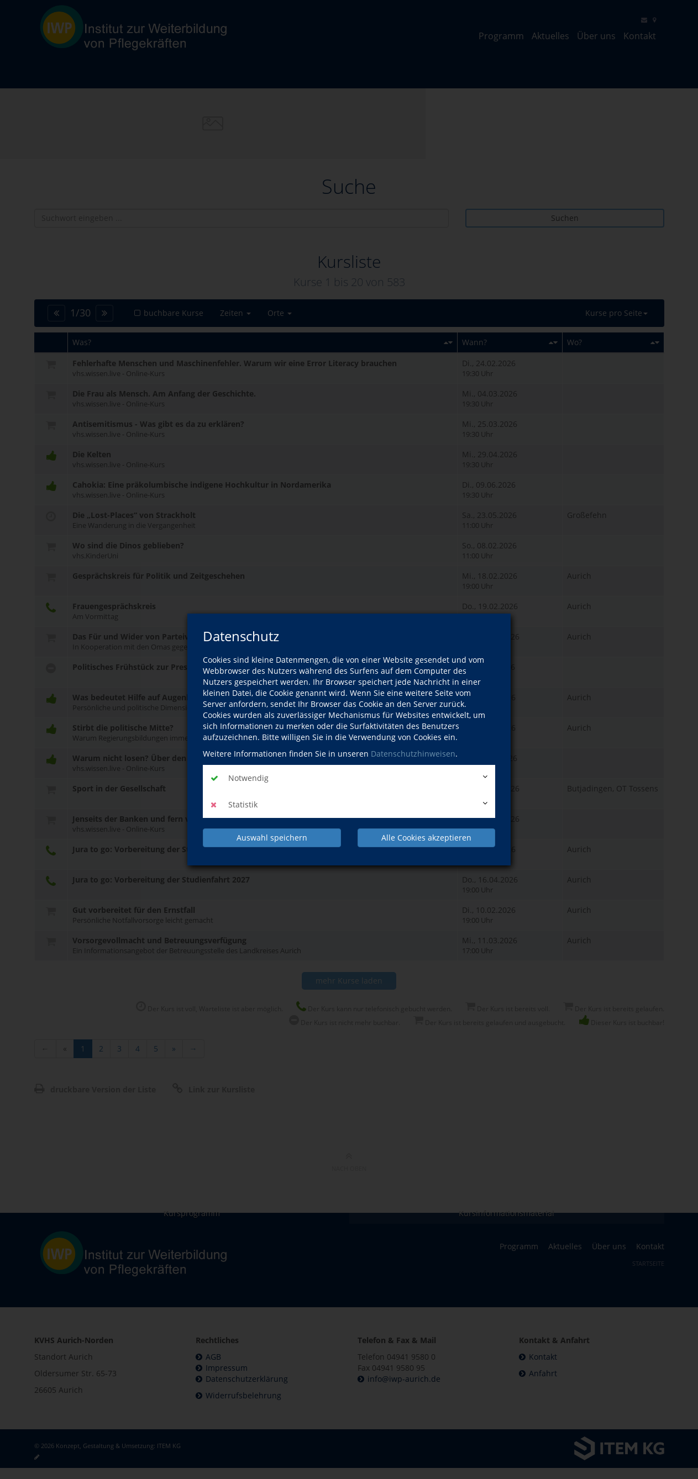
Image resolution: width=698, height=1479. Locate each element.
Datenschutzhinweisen (413, 753)
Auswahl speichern (272, 837)
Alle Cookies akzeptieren (426, 837)
